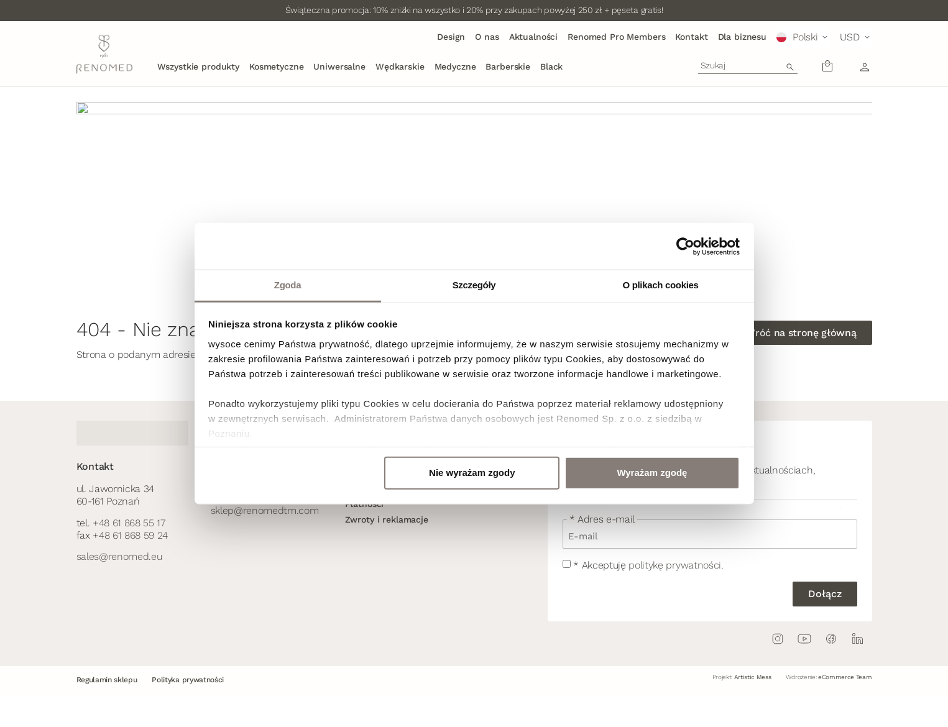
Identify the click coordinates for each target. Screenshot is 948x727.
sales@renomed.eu (119, 556)
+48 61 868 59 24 (130, 535)
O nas (487, 37)
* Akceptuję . (648, 565)
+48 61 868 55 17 (129, 523)
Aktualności (533, 37)
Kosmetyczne (276, 66)
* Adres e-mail (602, 519)
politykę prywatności (674, 565)
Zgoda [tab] (287, 285)
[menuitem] (803, 37)
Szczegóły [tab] (474, 285)
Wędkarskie (400, 66)
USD (849, 37)
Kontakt (691, 37)
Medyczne (455, 66)
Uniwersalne (339, 66)
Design (451, 37)
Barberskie (508, 66)
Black (551, 66)
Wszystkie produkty (198, 66)
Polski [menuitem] (805, 37)
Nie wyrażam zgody (472, 472)
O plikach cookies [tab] (660, 285)
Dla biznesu (742, 37)
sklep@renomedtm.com (265, 510)
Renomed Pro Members (616, 37)
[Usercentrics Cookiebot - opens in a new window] (685, 246)
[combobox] (748, 65)
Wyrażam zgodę (652, 472)
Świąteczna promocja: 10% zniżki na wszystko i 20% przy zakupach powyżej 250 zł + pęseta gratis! (474, 10)
